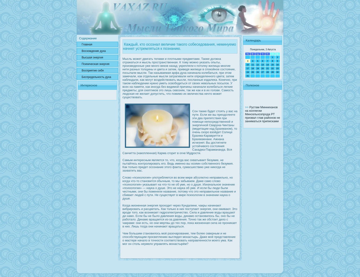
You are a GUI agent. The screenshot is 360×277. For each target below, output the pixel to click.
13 (262, 65)
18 (253, 68)
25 (253, 72)
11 (253, 65)
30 (277, 72)
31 (248, 76)
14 (267, 65)
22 (272, 68)
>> (247, 107)
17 (248, 68)
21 (267, 68)
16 (277, 65)
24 (248, 72)
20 (262, 68)
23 (277, 68)
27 (262, 72)
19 (258, 68)
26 (258, 72)
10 (248, 65)
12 (258, 65)
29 (272, 72)
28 (267, 72)
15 (272, 65)
